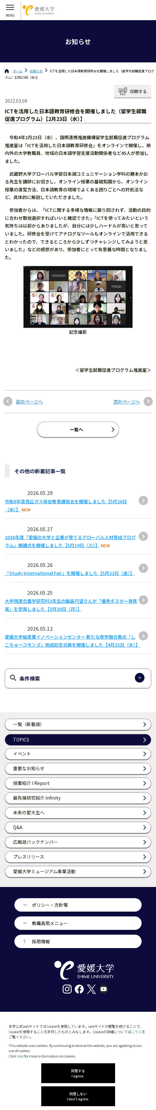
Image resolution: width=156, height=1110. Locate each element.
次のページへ (126, 402)
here (20, 1055)
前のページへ (29, 402)
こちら (136, 1031)
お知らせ (36, 70)
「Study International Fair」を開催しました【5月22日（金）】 (70, 573)
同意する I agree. (78, 1073)
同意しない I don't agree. (78, 1096)
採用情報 (41, 941)
